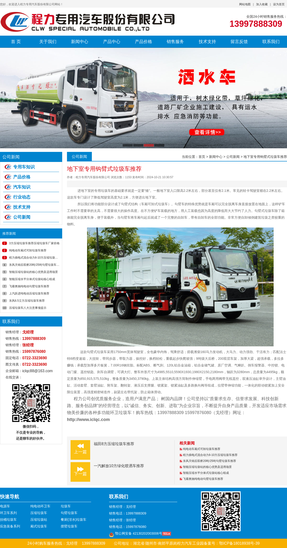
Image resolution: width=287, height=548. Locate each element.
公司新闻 (21, 217)
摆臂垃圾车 (69, 526)
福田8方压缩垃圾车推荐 (114, 444)
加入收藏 (262, 4)
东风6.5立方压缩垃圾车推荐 (27, 300)
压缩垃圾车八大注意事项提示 (27, 308)
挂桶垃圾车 (8, 519)
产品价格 (143, 41)
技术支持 (207, 41)
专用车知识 (24, 167)
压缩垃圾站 (38, 519)
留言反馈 (239, 41)
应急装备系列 (10, 526)
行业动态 (21, 197)
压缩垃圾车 (38, 513)
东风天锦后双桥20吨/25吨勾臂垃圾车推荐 (35, 264)
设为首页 (279, 4)
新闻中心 (79, 41)
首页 (202, 157)
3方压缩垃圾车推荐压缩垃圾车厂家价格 (34, 243)
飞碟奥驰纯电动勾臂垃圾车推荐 (29, 286)
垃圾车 (66, 506)
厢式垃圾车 (38, 526)
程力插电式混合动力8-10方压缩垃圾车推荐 (36, 257)
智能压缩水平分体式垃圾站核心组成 (32, 279)
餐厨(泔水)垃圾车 (73, 519)
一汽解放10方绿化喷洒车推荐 (119, 466)
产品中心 (111, 41)
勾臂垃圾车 (69, 513)
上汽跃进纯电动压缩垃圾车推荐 (29, 293)
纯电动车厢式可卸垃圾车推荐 (27, 250)
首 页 (16, 41)
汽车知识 (21, 187)
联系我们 (271, 41)
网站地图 (245, 4)
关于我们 (47, 41)
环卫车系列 (8, 513)
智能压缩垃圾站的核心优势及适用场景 (33, 272)
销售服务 (175, 41)
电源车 (5, 506)
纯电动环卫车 (40, 506)
